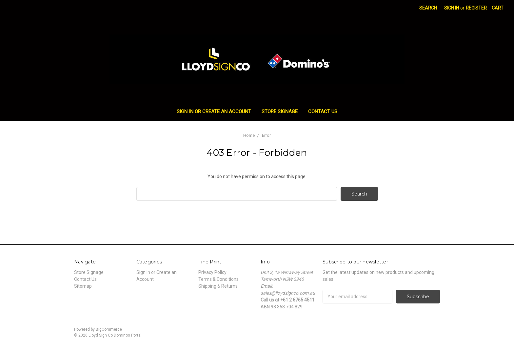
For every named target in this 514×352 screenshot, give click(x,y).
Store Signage (280, 111)
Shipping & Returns (218, 286)
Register (476, 7)
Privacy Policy (212, 272)
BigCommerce (109, 329)
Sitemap (83, 286)
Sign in (451, 7)
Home (249, 135)
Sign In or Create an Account (214, 111)
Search (428, 7)
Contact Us (322, 111)
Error (266, 135)
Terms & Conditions (218, 279)
